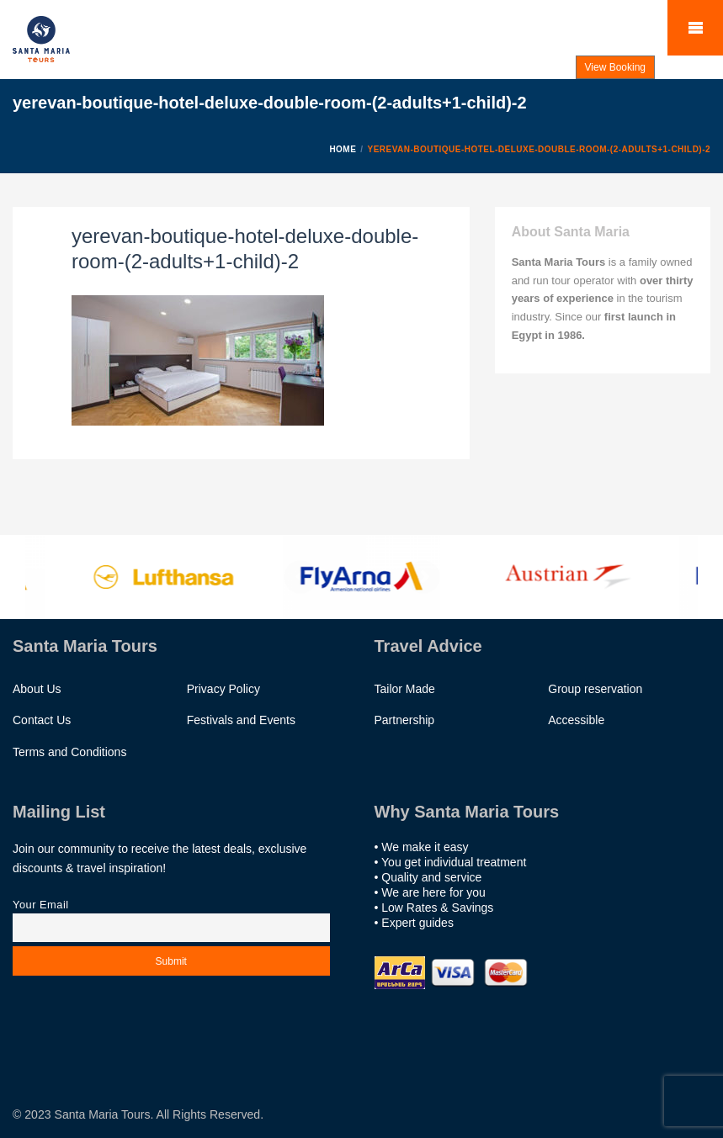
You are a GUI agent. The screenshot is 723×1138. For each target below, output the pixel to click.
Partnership (405, 720)
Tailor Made (405, 689)
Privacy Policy (223, 689)
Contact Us (42, 720)
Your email (171, 916)
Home (342, 149)
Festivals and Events (241, 720)
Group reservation (595, 689)
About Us (37, 689)
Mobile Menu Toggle (695, 28)
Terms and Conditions (69, 752)
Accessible (576, 720)
